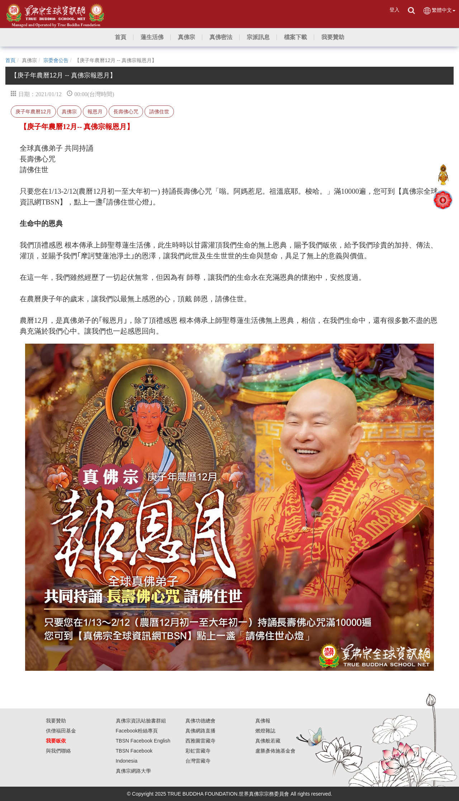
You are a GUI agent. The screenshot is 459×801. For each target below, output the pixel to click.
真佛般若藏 (267, 741)
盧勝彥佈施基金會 (275, 751)
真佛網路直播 (200, 731)
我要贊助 (56, 721)
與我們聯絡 (58, 751)
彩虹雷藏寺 (197, 751)
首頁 (10, 60)
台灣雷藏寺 (197, 761)
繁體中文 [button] (439, 10)
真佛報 (262, 721)
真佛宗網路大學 (133, 771)
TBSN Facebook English (143, 741)
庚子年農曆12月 (33, 111)
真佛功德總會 (200, 721)
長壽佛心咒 (125, 111)
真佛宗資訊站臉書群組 (141, 721)
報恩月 (95, 111)
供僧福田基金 (61, 731)
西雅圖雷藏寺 (200, 741)
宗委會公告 (55, 60)
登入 (394, 10)
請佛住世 (159, 111)
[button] (152, 37)
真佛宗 (69, 111)
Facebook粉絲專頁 (137, 731)
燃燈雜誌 (265, 731)
